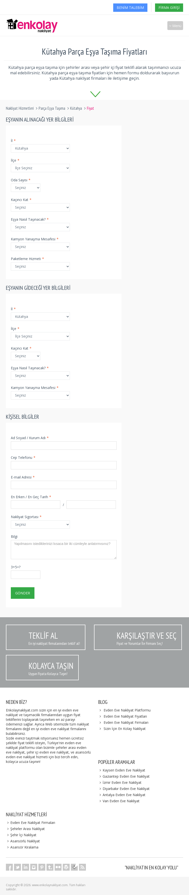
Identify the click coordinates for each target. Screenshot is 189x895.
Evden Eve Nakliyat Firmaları (126, 722)
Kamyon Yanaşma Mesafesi (35, 239)
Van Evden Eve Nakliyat (119, 801)
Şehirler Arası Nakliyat (25, 828)
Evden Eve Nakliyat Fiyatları (125, 716)
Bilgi (14, 536)
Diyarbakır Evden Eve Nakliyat (124, 788)
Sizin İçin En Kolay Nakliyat (125, 728)
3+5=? (15, 567)
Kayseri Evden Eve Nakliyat (121, 770)
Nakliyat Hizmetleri (20, 108)
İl (13, 140)
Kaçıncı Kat (21, 199)
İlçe (15, 160)
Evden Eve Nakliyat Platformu (127, 710)
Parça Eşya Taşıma (52, 108)
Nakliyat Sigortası (26, 516)
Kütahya (76, 108)
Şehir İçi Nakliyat (21, 835)
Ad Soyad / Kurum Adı (30, 437)
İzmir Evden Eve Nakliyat (120, 782)
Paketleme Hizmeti (27, 258)
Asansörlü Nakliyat (23, 841)
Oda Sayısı (21, 180)
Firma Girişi (169, 7)
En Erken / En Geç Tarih (31, 496)
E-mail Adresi (23, 477)
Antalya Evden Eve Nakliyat (121, 794)
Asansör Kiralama (22, 847)
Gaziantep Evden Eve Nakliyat (124, 776)
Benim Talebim (130, 7)
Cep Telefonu (23, 457)
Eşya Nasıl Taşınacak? (30, 219)
